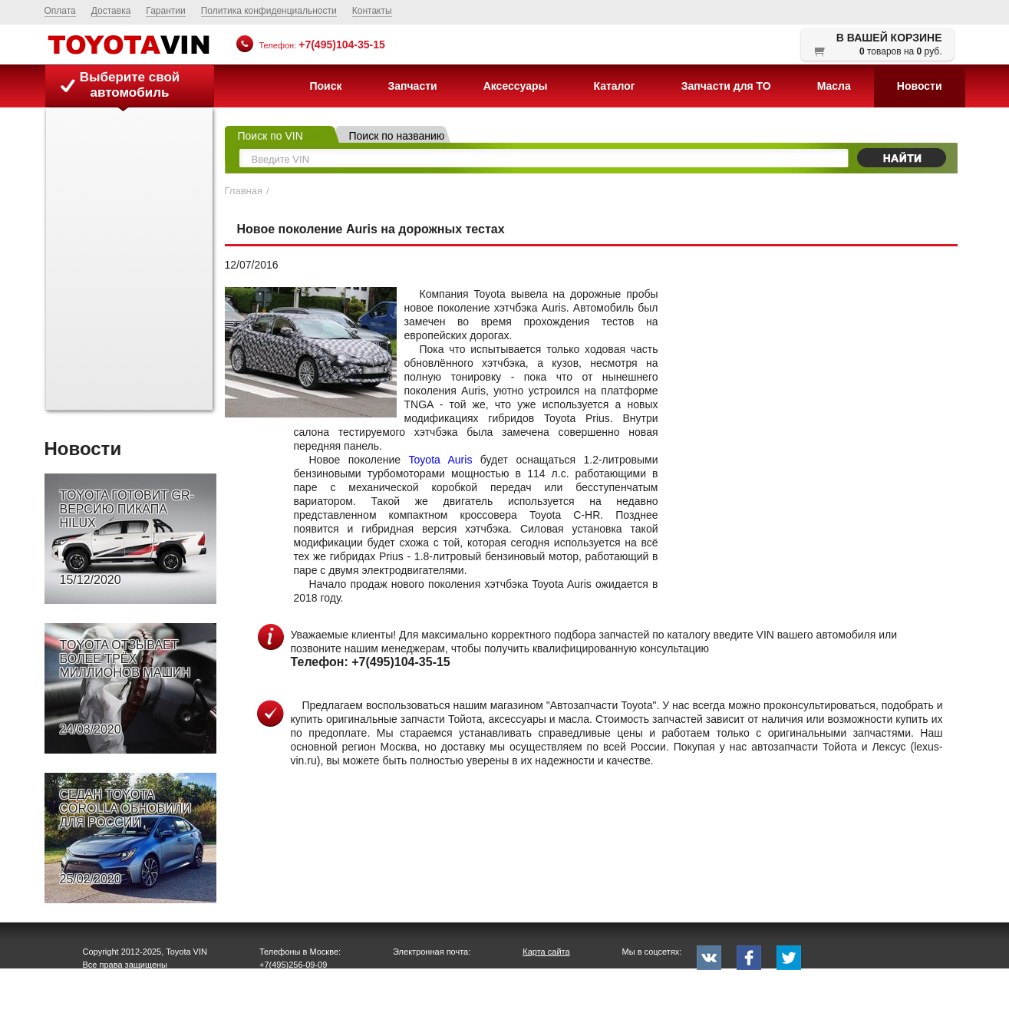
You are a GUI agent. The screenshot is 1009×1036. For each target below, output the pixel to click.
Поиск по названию (397, 136)
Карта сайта (546, 951)
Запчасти (412, 86)
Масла (834, 86)
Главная (243, 190)
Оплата (60, 10)
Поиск (325, 86)
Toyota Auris (441, 460)
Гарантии (165, 10)
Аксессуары (515, 86)
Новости (919, 86)
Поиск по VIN (270, 136)
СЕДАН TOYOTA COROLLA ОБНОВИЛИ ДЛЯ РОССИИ (125, 837)
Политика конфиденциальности (269, 10)
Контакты (372, 10)
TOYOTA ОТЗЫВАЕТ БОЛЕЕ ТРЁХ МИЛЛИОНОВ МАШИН (125, 687)
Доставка (111, 10)
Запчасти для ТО (726, 86)
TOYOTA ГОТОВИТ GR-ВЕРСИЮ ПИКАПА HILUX (127, 538)
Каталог (614, 86)
